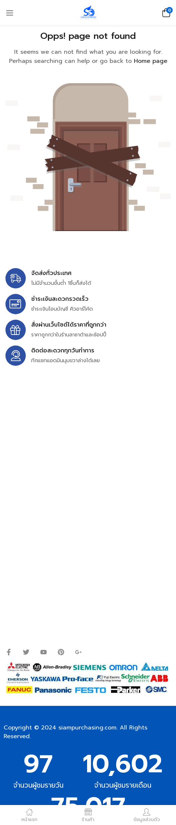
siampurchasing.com (87, 727)
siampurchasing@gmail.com (68, 442)
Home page (150, 61)
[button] (165, 12)
